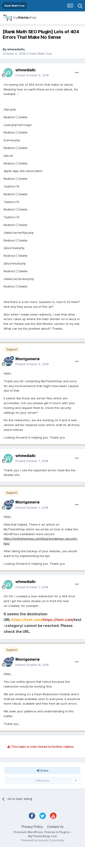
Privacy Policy (32, 827)
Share (43, 770)
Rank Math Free (41, 53)
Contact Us (55, 827)
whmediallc (16, 49)
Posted (32, 75)
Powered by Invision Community (42, 840)
